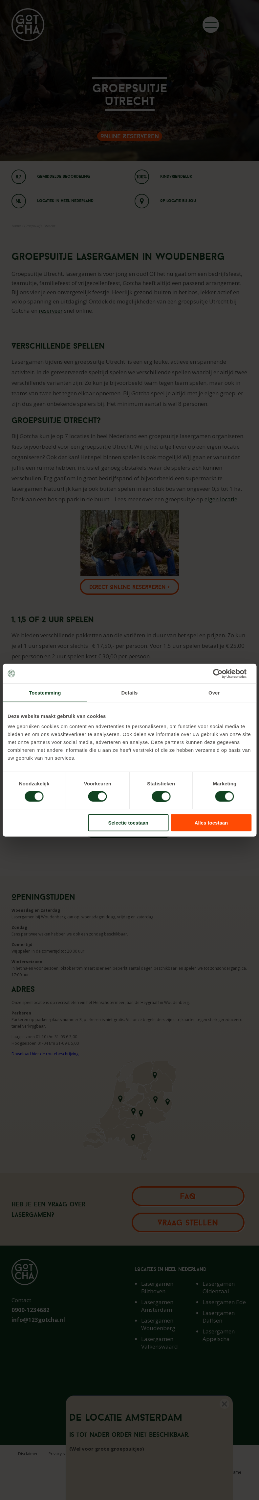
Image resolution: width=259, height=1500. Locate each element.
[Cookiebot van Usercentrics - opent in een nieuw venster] (222, 673)
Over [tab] (214, 692)
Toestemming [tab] (45, 692)
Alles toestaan (211, 823)
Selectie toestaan (128, 823)
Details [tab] (129, 692)
